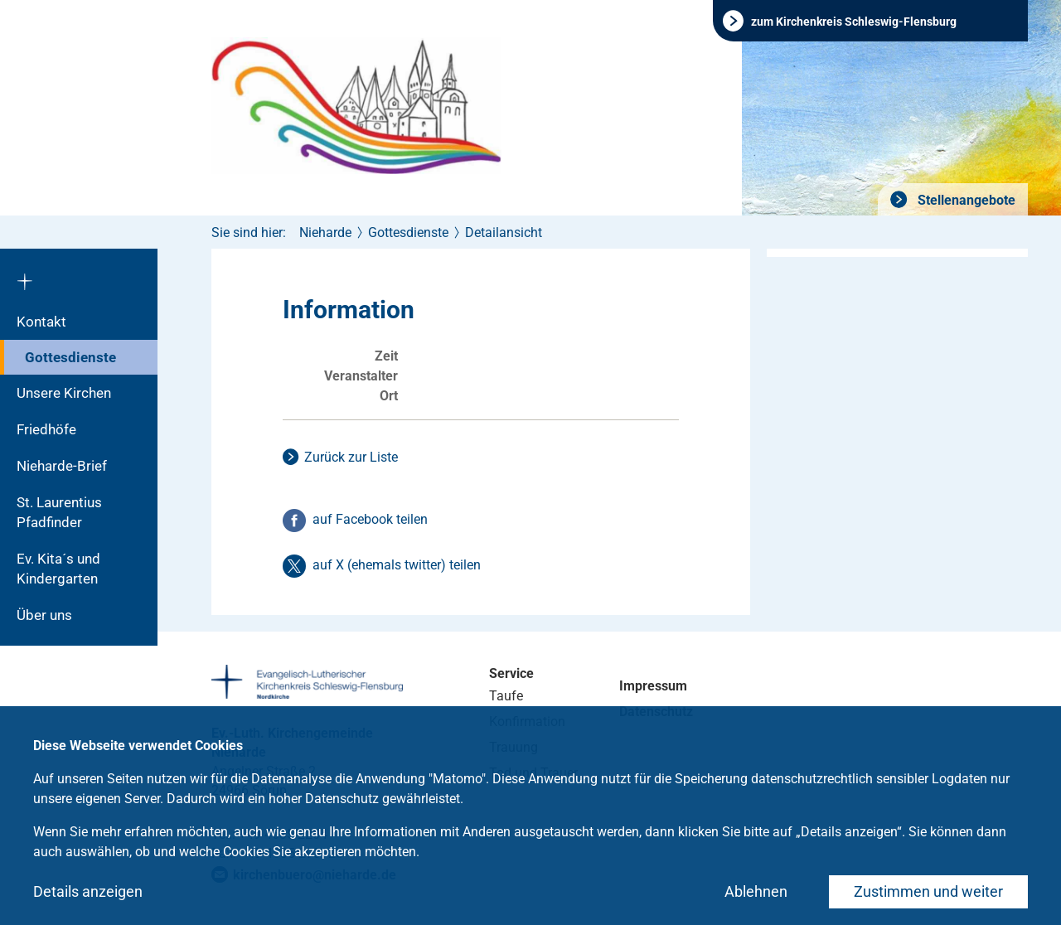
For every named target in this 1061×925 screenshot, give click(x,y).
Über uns (44, 615)
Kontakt (41, 321)
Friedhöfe (46, 429)
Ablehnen (755, 891)
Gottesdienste (70, 357)
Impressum (653, 686)
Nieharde (325, 232)
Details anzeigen (88, 891)
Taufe (506, 696)
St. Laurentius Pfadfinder (59, 512)
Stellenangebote (964, 200)
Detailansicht (503, 232)
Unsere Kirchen (64, 393)
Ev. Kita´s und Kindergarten (58, 568)
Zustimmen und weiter (928, 891)
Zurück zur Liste (351, 457)
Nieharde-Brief (62, 466)
